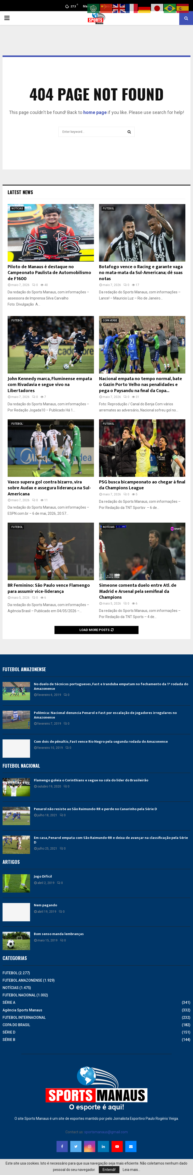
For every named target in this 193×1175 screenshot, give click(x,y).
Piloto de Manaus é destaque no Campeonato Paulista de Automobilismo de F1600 (49, 273)
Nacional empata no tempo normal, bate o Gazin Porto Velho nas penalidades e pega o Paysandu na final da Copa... (140, 385)
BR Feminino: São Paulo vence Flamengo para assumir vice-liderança (49, 588)
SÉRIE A (9, 1002)
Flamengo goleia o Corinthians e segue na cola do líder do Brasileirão (91, 780)
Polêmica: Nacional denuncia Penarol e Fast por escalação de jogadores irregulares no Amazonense (105, 715)
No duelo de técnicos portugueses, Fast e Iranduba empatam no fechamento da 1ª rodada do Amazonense (111, 686)
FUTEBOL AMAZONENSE (22, 980)
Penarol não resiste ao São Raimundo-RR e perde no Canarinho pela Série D (95, 809)
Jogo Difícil (43, 876)
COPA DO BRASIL (16, 1025)
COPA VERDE (110, 320)
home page (95, 112)
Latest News (20, 192)
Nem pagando (45, 905)
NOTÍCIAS (17, 208)
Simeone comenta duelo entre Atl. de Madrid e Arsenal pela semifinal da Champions (137, 591)
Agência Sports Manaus (22, 1010)
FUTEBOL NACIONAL (19, 995)
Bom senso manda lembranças (59, 934)
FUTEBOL (108, 208)
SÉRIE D (9, 1032)
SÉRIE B (9, 1040)
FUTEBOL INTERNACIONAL (24, 1017)
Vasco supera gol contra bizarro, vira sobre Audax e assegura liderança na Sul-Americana (49, 488)
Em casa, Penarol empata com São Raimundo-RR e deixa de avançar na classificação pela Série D (111, 840)
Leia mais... (131, 1169)
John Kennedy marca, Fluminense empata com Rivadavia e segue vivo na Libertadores (50, 385)
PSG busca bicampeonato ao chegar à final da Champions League (142, 485)
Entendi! (109, 1170)
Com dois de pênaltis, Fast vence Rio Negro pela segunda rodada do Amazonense (101, 741)
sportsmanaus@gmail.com (106, 1132)
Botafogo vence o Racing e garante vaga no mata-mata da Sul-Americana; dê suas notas (141, 273)
